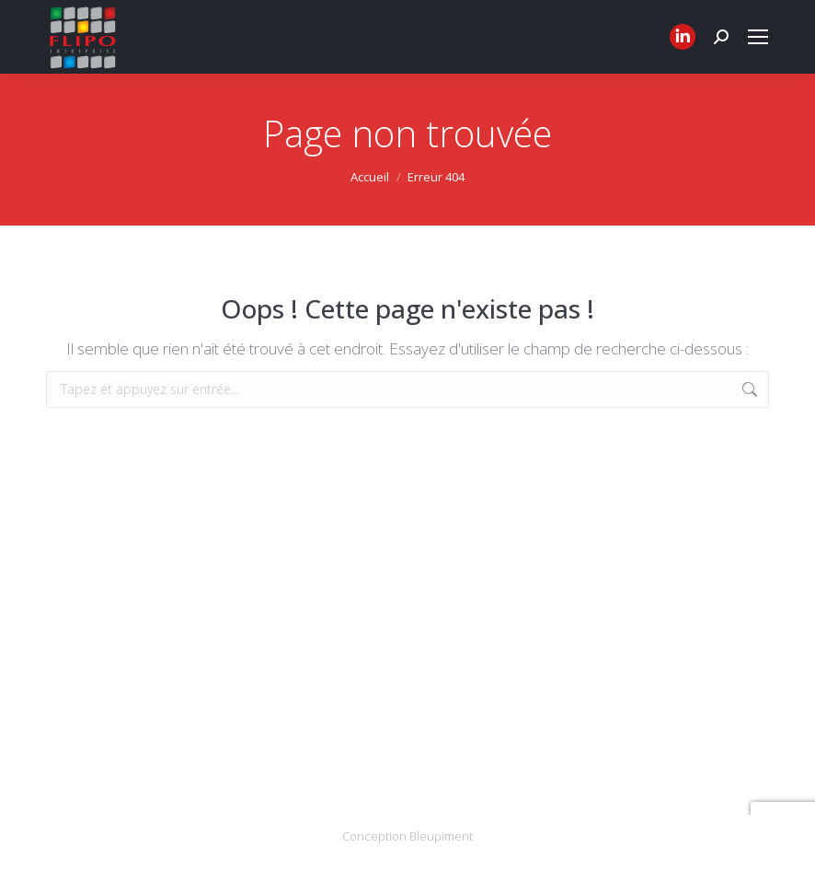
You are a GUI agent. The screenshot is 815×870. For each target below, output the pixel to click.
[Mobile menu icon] (758, 37)
